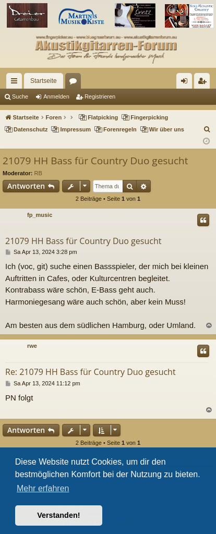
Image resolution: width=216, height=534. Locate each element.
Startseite (43, 80)
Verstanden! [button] (58, 515)
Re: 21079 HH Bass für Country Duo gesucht (90, 372)
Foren (75, 83)
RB (38, 173)
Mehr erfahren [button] (43, 488)
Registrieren (100, 96)
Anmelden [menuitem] (186, 83)
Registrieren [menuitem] (204, 83)
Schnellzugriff (16, 83)
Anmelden (56, 96)
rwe (32, 346)
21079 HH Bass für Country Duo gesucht (95, 160)
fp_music (39, 215)
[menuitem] (207, 129)
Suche (20, 96)
